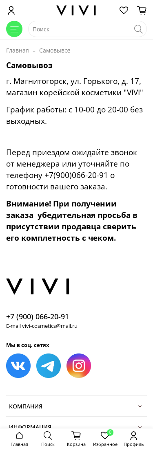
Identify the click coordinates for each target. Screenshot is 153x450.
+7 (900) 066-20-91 (37, 316)
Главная (17, 50)
